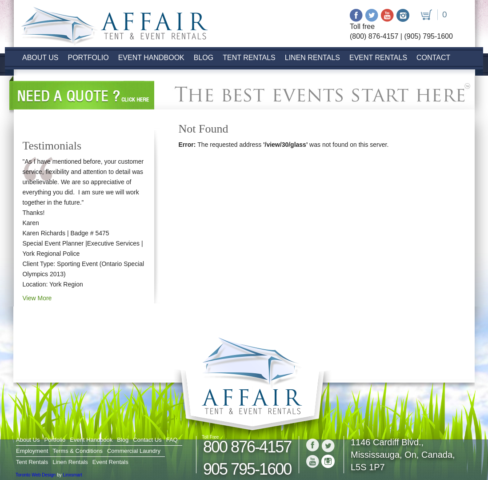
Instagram (402, 15)
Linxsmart (72, 474)
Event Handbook (151, 57)
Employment (32, 451)
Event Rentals (378, 57)
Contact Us (147, 439)
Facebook (356, 15)
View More (37, 298)
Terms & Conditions (77, 451)
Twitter (371, 15)
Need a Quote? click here (81, 95)
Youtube (387, 15)
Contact (433, 57)
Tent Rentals (249, 57)
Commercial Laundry (133, 451)
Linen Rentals (312, 57)
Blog (203, 57)
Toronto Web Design (36, 474)
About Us (40, 57)
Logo (110, 23)
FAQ (172, 439)
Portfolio (88, 57)
